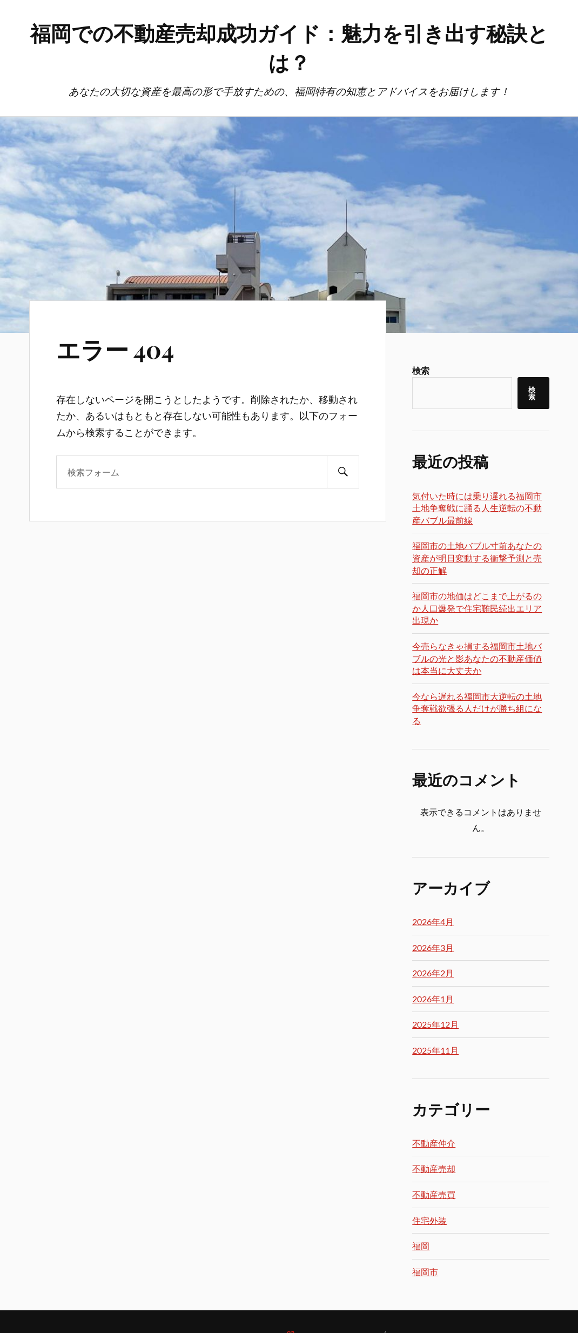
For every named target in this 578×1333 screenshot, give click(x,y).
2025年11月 (435, 1050)
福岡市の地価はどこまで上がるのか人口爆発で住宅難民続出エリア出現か (477, 608)
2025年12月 (435, 1024)
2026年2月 (433, 973)
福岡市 (425, 1272)
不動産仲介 (433, 1143)
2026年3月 (433, 947)
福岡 (420, 1246)
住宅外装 (429, 1220)
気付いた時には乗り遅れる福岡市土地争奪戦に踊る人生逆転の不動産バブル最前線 (477, 508)
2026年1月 (433, 999)
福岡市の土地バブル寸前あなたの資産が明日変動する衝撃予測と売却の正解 (477, 557)
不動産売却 (433, 1168)
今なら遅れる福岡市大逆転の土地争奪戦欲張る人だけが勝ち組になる (477, 708)
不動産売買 (433, 1194)
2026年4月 (433, 921)
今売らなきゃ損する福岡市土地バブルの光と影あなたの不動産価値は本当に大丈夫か (477, 658)
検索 (420, 370)
